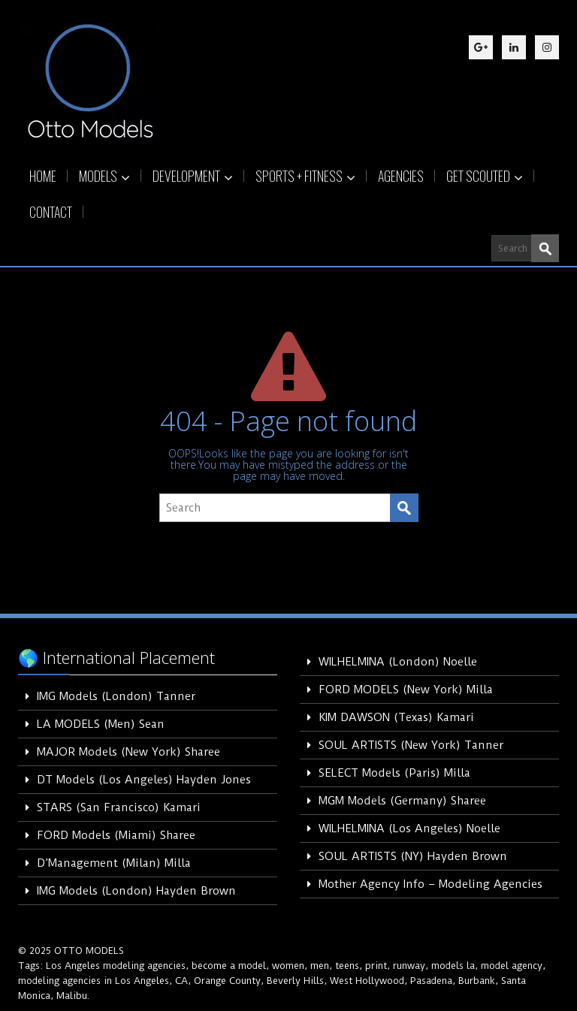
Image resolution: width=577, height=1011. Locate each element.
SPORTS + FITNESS (305, 176)
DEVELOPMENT (193, 176)
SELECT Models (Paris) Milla (394, 773)
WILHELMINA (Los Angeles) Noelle (409, 828)
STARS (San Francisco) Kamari (119, 807)
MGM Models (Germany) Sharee (402, 800)
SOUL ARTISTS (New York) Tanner (411, 745)
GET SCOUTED (484, 176)
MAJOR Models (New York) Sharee (128, 752)
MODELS (104, 176)
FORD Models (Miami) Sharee (116, 835)
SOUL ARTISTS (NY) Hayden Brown (413, 856)
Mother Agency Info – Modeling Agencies (430, 884)
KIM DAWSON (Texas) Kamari (396, 717)
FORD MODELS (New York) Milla (406, 689)
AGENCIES (401, 176)
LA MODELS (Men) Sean (101, 724)
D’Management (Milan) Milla (114, 863)
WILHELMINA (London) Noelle (398, 661)
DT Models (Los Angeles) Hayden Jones (144, 779)
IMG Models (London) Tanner (116, 696)
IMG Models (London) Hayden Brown (136, 891)
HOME (42, 176)
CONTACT (50, 212)
